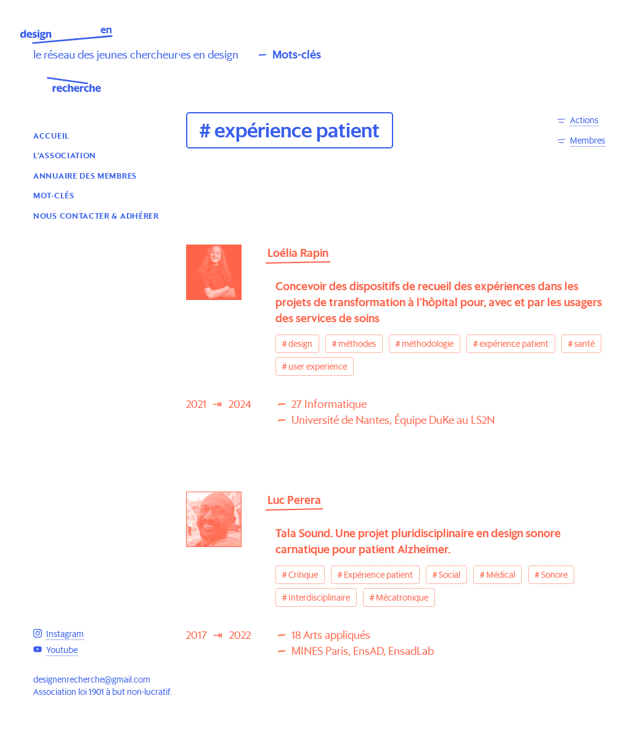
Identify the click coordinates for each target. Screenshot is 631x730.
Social (449, 574)
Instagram (65, 633)
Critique (303, 574)
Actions (584, 120)
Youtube (62, 649)
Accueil (51, 135)
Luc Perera (294, 500)
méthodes (357, 343)
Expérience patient (378, 574)
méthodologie (428, 343)
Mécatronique (402, 597)
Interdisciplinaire (319, 597)
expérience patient (513, 343)
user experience (317, 366)
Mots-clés (296, 54)
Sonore (554, 574)
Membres (587, 140)
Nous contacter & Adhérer (96, 215)
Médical (500, 574)
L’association (64, 155)
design (300, 343)
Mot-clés (54, 195)
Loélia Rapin (297, 253)
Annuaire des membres (85, 175)
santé (584, 343)
